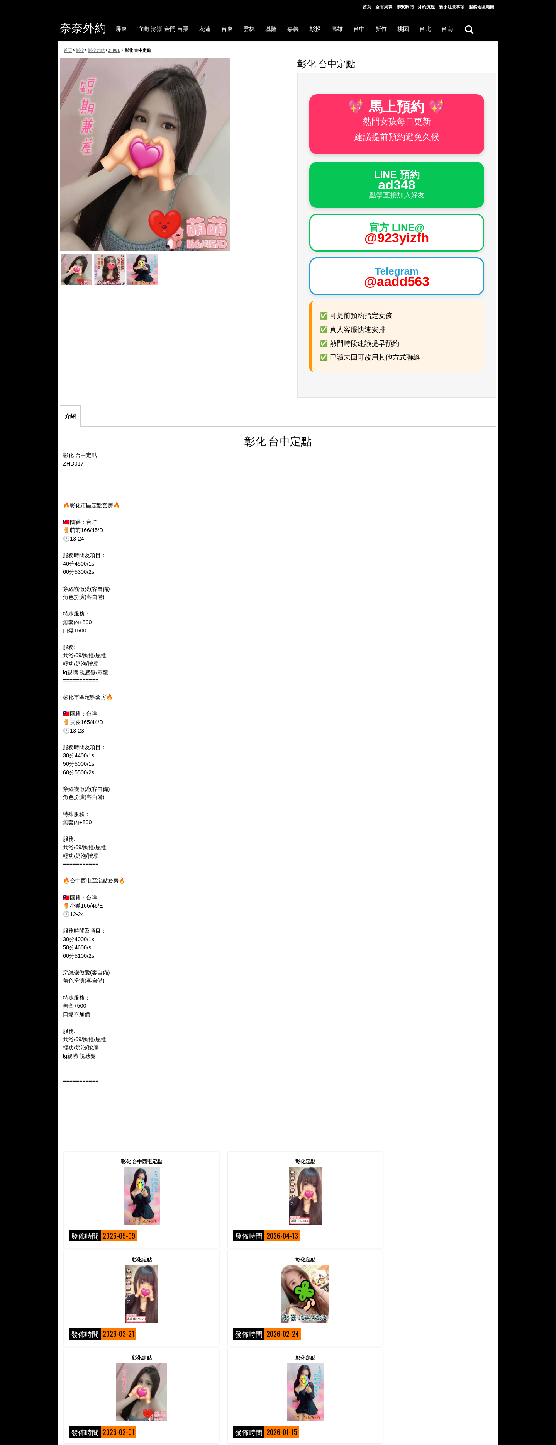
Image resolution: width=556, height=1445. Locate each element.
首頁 (367, 6)
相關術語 (72, 1402)
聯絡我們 (176, 1391)
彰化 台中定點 (332, 1259)
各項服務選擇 (181, 1429)
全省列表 (383, 6)
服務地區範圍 (481, 6)
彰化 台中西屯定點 (114, 1161)
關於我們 (72, 1391)
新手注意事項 (451, 6)
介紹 (70, 416)
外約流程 (426, 6)
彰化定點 (224, 1161)
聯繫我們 (405, 6)
